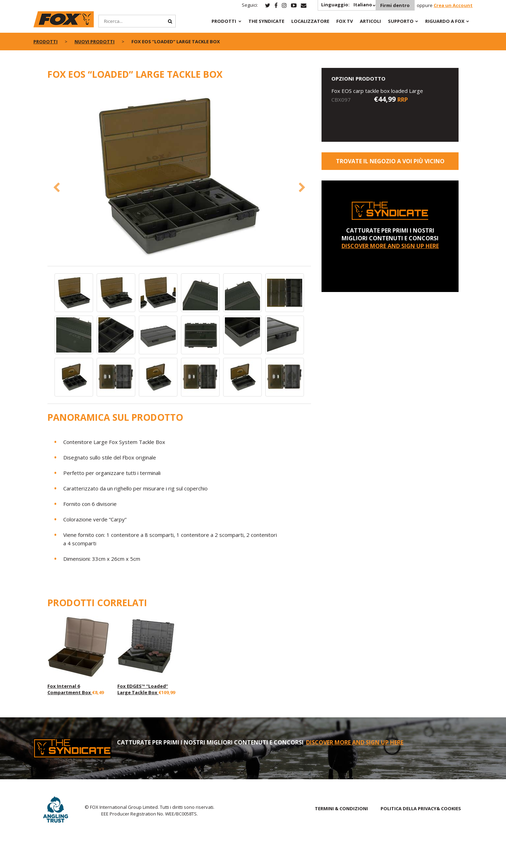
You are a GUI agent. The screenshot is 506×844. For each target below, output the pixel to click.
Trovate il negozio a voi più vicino (390, 161)
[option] (179, 176)
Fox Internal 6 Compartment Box (69, 689)
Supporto (401, 21)
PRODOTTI (224, 21)
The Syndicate (266, 21)
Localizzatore (310, 21)
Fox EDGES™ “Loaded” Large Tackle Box (142, 689)
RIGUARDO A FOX (445, 21)
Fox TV (344, 21)
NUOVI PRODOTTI (95, 41)
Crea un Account (453, 5)
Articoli (370, 21)
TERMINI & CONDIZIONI (341, 808)
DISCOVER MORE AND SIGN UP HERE (390, 246)
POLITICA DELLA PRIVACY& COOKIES (421, 808)
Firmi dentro (394, 5)
